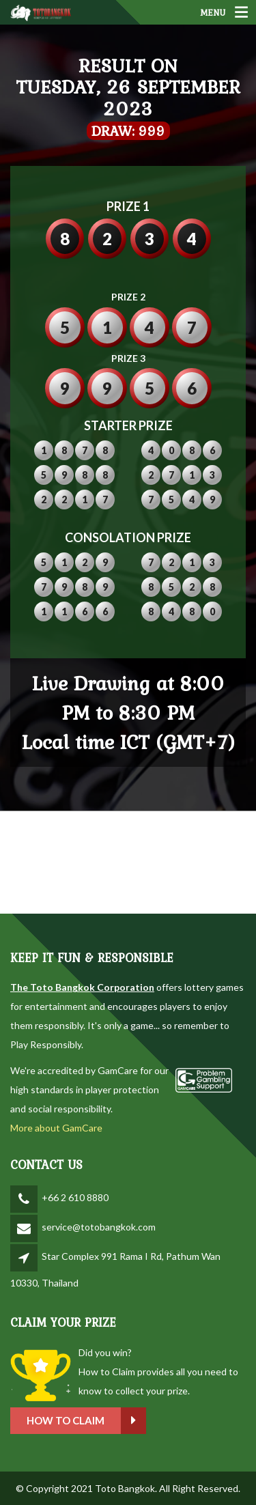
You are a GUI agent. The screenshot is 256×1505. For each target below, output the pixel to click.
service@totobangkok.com (99, 1227)
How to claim (86, 1420)
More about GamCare (56, 1128)
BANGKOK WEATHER (128, 862)
